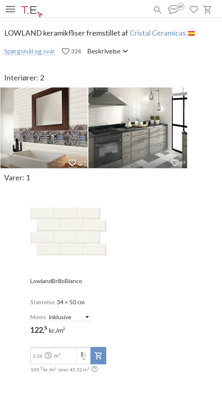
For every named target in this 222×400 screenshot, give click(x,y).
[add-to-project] (98, 355)
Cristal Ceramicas (157, 32)
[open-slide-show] (68, 228)
